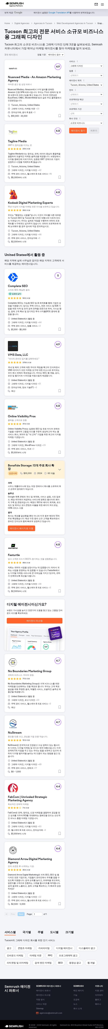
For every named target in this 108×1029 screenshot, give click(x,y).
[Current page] (37, 914)
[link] (96, 4)
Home (7, 23)
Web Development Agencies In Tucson (75, 23)
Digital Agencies (21, 23)
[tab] (10, 932)
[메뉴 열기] (102, 4)
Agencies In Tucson (43, 23)
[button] (56, 55)
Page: (29, 914)
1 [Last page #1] (46, 914)
